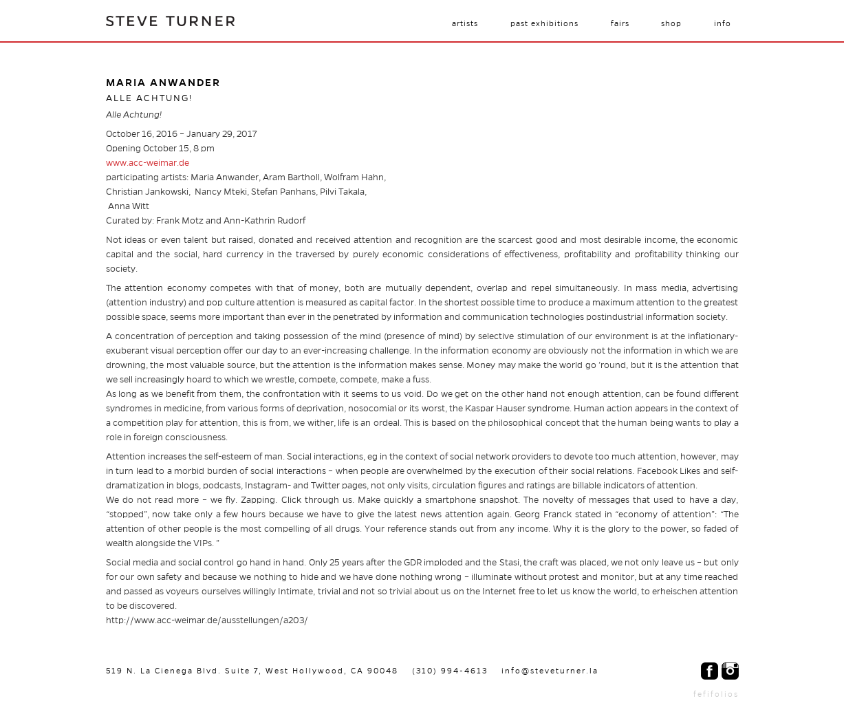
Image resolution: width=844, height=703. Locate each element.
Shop (671, 23)
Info (722, 23)
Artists (465, 23)
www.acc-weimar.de (147, 163)
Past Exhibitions (544, 23)
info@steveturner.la (549, 671)
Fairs (620, 23)
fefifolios (716, 694)
